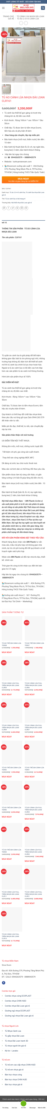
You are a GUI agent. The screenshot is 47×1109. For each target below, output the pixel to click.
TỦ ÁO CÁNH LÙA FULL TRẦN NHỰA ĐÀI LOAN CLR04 (33, 810)
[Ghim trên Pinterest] (17, 208)
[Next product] (21, 23)
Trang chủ (8, 16)
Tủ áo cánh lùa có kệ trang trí (15, 199)
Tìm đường (5, 1105)
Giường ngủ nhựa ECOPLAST (17, 1011)
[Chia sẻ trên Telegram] (26, 208)
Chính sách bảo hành (10, 1099)
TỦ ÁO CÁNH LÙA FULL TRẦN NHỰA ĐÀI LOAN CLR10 (10, 936)
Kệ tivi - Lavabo (11, 1051)
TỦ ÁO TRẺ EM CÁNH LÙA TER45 (11, 851)
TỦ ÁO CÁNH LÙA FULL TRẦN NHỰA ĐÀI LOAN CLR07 (33, 727)
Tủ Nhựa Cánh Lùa (13, 1031)
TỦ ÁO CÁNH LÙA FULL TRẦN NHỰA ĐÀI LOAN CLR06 (33, 685)
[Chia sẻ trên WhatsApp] (4, 208)
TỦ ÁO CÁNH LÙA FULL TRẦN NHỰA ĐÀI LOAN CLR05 (10, 685)
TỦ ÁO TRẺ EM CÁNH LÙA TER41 (34, 769)
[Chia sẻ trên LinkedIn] (22, 208)
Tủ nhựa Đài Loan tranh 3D (16, 1041)
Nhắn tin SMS (41, 1105)
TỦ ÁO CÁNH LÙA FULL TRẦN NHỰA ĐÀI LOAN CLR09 (10, 727)
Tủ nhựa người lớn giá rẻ (15, 1046)
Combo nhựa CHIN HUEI (15, 1001)
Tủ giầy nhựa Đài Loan (14, 1036)
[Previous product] (26, 23)
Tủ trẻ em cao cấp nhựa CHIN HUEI (20, 1065)
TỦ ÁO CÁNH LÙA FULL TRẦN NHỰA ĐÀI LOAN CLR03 (33, 852)
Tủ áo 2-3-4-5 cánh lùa (28, 19)
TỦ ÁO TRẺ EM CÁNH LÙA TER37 (34, 644)
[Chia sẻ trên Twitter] (13, 208)
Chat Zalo (14, 1105)
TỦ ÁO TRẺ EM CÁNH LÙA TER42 (11, 769)
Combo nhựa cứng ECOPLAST (18, 996)
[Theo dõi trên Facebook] (3, 982)
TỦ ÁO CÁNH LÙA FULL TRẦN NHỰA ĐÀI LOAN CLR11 (10, 894)
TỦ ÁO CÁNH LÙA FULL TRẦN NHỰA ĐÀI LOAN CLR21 (33, 894)
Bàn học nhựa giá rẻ (13, 1084)
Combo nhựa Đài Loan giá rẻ (17, 1006)
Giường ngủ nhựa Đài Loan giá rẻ (19, 1016)
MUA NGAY (7, 652)
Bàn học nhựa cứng (13, 1075)
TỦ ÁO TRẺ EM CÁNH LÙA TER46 (11, 809)
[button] (3, 8)
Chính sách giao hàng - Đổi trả (32, 1099)
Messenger (33, 1105)
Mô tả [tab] (4, 223)
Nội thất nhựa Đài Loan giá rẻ (21, 203)
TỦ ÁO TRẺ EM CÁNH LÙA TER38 (11, 644)
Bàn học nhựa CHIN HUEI (16, 1079)
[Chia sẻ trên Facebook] (9, 208)
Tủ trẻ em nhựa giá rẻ (14, 1070)
